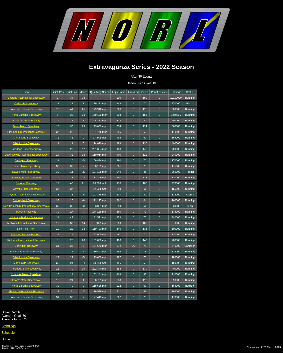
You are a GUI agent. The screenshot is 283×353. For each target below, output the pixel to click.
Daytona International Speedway (26, 97)
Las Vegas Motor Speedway (26, 251)
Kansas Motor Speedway (26, 166)
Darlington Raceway (26, 160)
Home (6, 339)
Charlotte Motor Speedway (26, 274)
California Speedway (26, 103)
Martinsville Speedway (26, 137)
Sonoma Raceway (26, 183)
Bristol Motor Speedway (26, 143)
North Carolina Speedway (26, 114)
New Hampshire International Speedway (26, 205)
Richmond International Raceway (26, 131)
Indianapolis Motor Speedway (26, 217)
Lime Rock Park (26, 228)
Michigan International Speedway (26, 223)
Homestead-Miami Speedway (26, 109)
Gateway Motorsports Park (26, 177)
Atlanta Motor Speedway (26, 120)
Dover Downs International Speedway (26, 154)
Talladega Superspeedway (26, 149)
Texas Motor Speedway (26, 126)
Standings (9, 326)
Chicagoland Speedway (26, 200)
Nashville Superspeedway (26, 188)
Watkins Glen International (26, 234)
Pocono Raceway (26, 211)
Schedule (8, 332)
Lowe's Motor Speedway (26, 171)
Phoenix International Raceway (26, 291)
